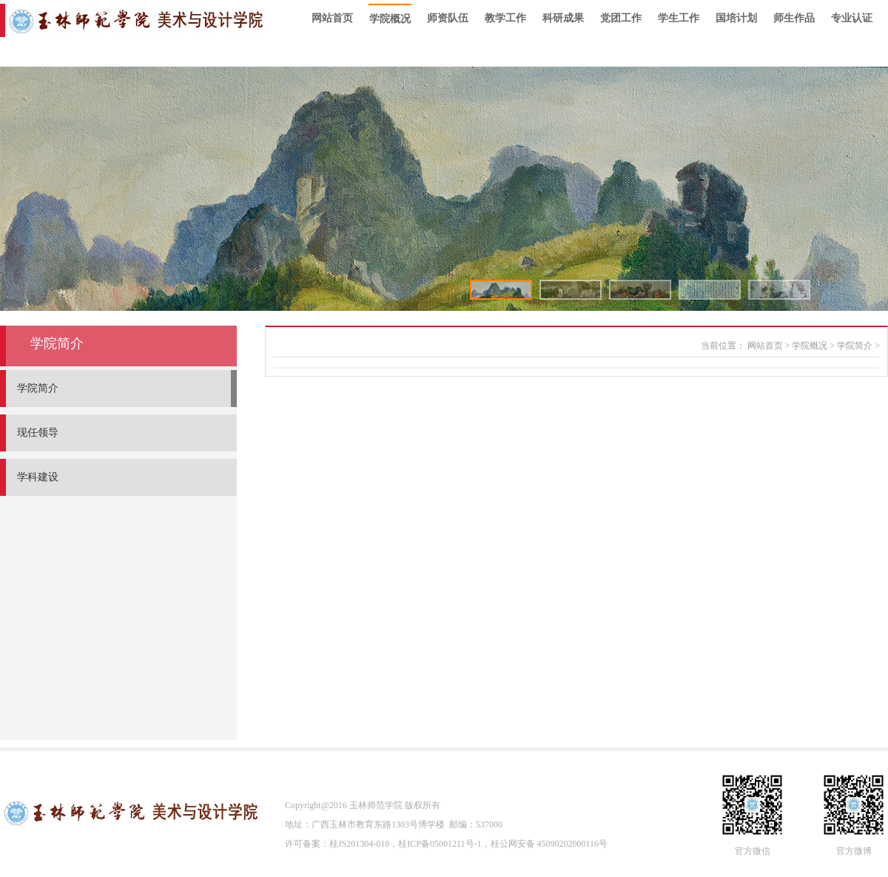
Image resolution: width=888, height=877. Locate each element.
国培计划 (736, 18)
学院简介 (37, 388)
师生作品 (794, 18)
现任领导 (37, 432)
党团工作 (621, 18)
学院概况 (390, 18)
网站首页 (332, 18)
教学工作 (505, 18)
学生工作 (678, 18)
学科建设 (37, 477)
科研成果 (563, 18)
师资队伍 (447, 18)
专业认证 (851, 18)
